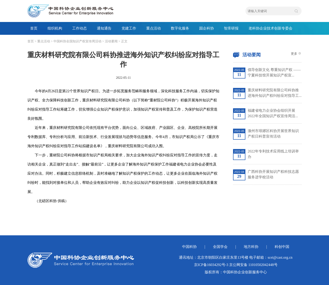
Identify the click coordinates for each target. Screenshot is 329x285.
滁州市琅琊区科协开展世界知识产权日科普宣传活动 (273, 133)
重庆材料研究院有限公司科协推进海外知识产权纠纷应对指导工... (275, 93)
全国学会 (220, 247)
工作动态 (79, 28)
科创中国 (282, 247)
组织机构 (55, 28)
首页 (33, 28)
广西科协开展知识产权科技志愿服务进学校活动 (273, 174)
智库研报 (231, 28)
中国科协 (189, 247)
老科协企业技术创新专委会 (270, 28)
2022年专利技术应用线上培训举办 (273, 154)
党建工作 (129, 28)
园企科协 (206, 28)
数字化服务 (180, 28)
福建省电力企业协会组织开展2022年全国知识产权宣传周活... (273, 113)
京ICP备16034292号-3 (211, 265)
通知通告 (104, 28)
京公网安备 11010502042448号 (253, 265)
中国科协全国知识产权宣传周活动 (77, 41)
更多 (296, 53)
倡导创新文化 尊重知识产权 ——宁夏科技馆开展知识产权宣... (274, 72)
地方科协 (251, 247)
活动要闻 (111, 41)
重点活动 (153, 28)
